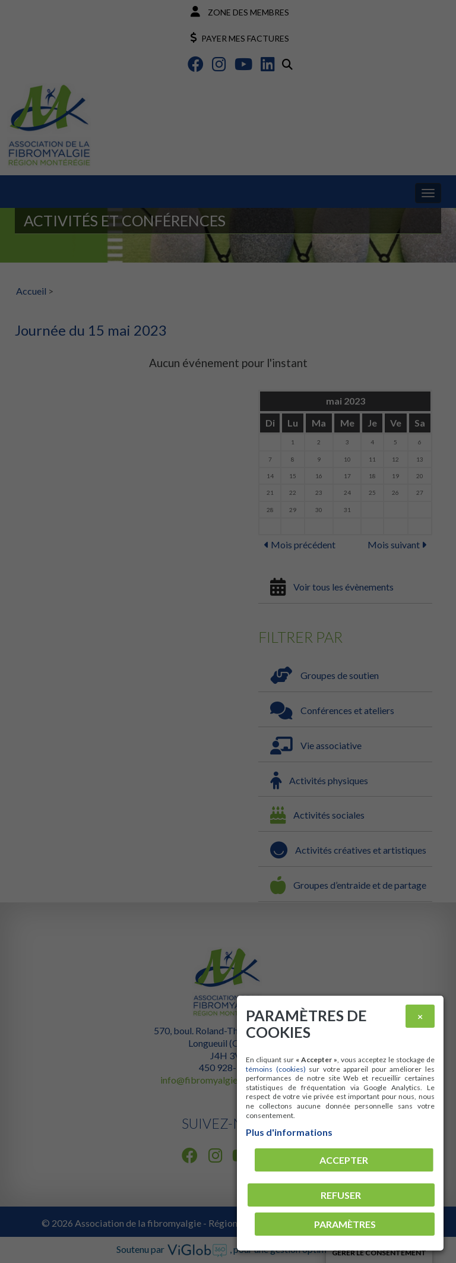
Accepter (343, 1160)
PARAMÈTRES (345, 1224)
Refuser (341, 1195)
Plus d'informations (289, 1132)
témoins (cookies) (276, 1069)
